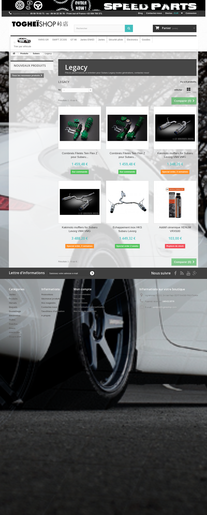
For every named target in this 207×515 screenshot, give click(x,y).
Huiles (12, 319)
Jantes (12, 294)
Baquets (13, 307)
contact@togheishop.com (165, 307)
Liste (194, 90)
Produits (13, 298)
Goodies (13, 324)
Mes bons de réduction (85, 311)
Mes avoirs (79, 298)
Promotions (47, 294)
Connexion (191, 13)
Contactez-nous (154, 13)
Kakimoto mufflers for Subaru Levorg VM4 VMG (175, 155)
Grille (188, 90)
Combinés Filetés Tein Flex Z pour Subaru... (79, 155)
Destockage (15, 311)
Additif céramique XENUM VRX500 (175, 229)
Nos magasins (48, 303)
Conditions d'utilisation (53, 311)
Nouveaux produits (30, 65)
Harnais (13, 303)
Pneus (12, 328)
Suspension (15, 336)
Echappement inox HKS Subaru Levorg (127, 229)
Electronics (14, 315)
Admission (14, 332)
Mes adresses (80, 303)
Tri (59, 90)
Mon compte (83, 289)
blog (140, 13)
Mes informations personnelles (89, 307)
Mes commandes (82, 294)
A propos (45, 315)
